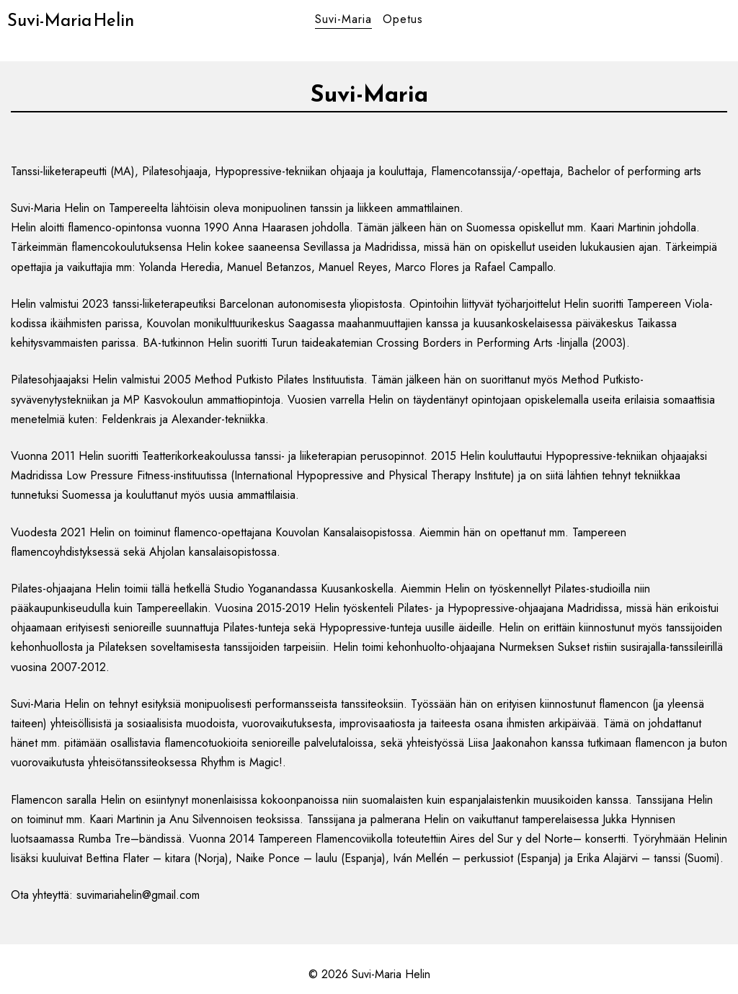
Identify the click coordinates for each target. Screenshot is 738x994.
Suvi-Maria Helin (70, 20)
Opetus (403, 19)
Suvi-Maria (343, 19)
